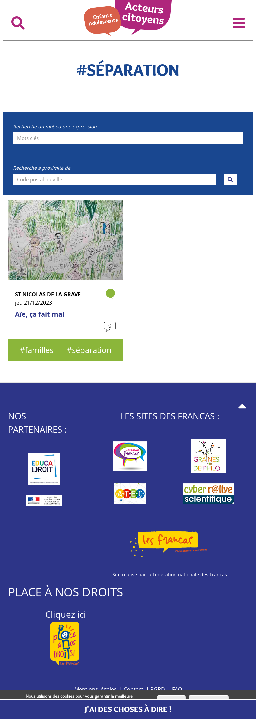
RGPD (157, 689)
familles (39, 349)
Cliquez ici (65, 614)
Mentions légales (95, 689)
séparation (92, 349)
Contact (133, 689)
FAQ (177, 689)
